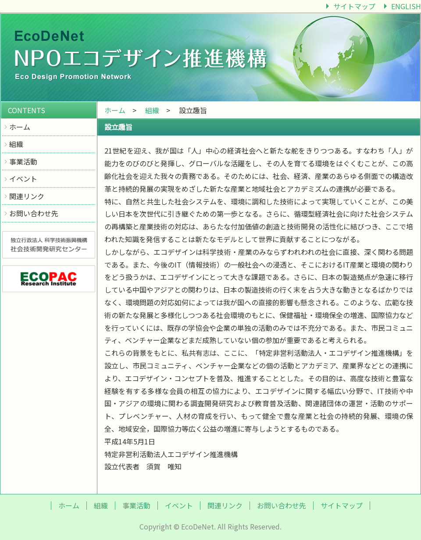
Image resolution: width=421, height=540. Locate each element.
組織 (16, 144)
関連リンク (26, 196)
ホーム (19, 127)
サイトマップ (354, 6)
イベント (23, 178)
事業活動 (23, 161)
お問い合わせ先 (33, 213)
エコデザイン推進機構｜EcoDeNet (210, 57)
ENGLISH (406, 6)
